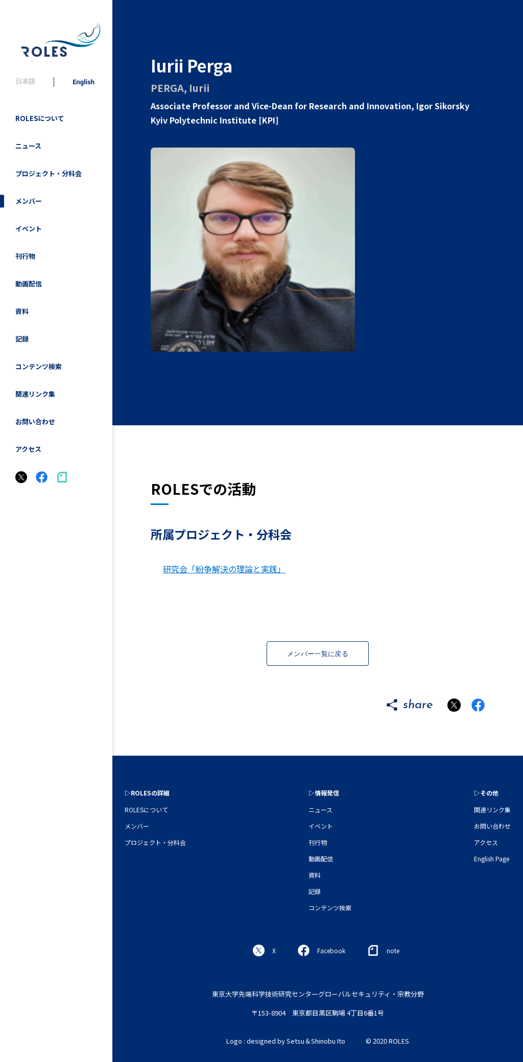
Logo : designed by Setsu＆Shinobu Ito (285, 1041)
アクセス (28, 449)
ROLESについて (39, 118)
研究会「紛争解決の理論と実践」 (224, 569)
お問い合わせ (35, 421)
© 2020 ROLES (387, 1041)
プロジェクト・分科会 (48, 173)
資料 (22, 311)
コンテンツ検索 (38, 366)
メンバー (28, 201)
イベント (28, 228)
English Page (491, 858)
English (83, 82)
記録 (22, 339)
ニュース (28, 146)
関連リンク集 (35, 394)
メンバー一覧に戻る (318, 654)
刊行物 (25, 256)
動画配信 (28, 283)
